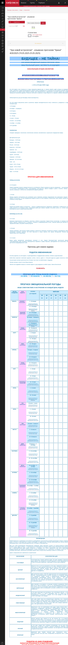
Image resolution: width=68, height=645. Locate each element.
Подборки (43, 2)
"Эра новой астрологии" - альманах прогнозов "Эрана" (21, 18)
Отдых (20, 10)
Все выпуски (38, 43)
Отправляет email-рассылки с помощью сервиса (36, 6)
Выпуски (24, 2)
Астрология (26, 10)
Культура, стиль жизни (12, 10)
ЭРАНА (33, 28)
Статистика (32, 32)
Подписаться (17, 22)
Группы (33, 2)
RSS (24, 26)
